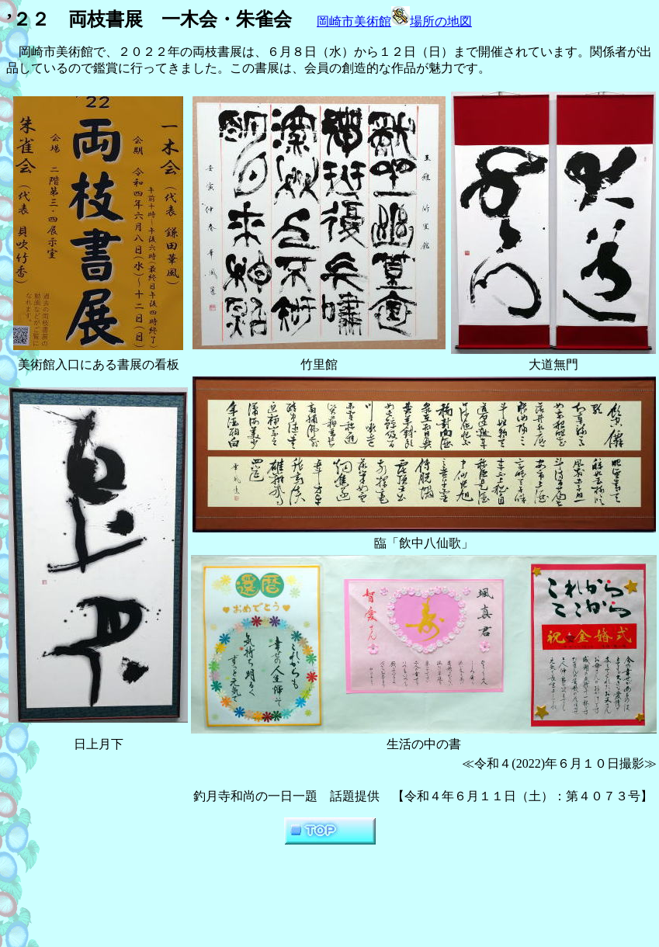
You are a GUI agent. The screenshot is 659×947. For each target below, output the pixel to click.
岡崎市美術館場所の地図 (394, 21)
